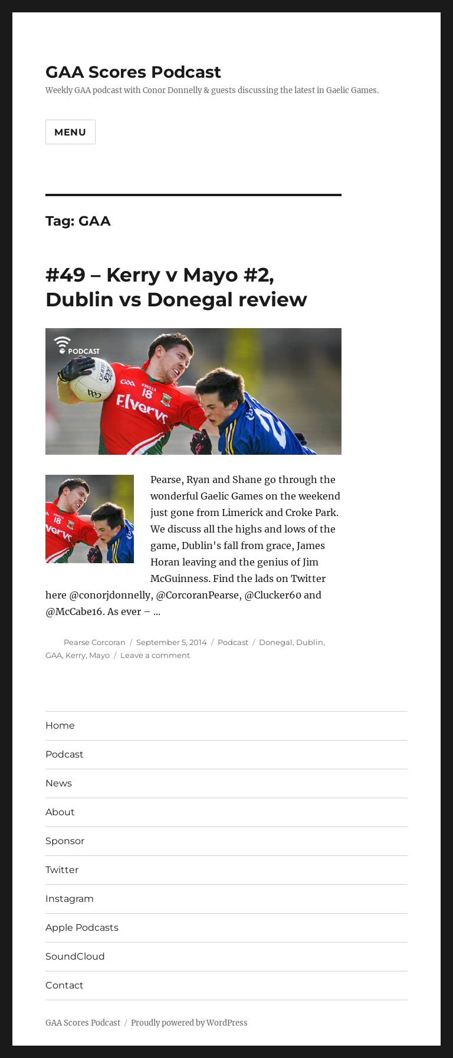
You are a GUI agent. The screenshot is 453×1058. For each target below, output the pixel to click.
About (60, 812)
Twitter (61, 869)
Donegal (276, 642)
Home (60, 725)
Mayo (99, 655)
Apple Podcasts (82, 927)
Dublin (309, 642)
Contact (64, 985)
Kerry (75, 655)
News (58, 783)
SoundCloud (75, 956)
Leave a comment (155, 655)
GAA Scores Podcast (133, 72)
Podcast (233, 642)
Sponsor (64, 841)
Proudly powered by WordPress (189, 1023)
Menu (70, 132)
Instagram (69, 898)
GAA (53, 655)
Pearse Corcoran (95, 642)
